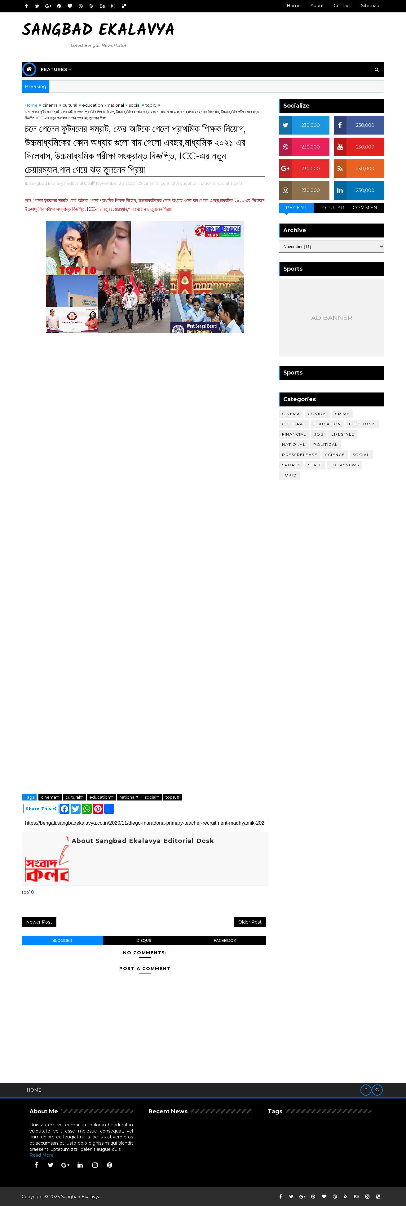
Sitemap (370, 5)
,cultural (167, 183)
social (134, 105)
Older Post (250, 922)
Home (294, 5)
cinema (50, 105)
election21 (362, 424)
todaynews (344, 465)
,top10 (236, 183)
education (92, 105)
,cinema (151, 183)
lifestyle (343, 434)
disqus (143, 940)
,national (207, 183)
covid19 (317, 413)
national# (129, 797)
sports (291, 465)
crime (342, 413)
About (317, 5)
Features (54, 69)
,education (187, 183)
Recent (296, 208)
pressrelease (299, 454)
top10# (172, 797)
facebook (225, 940)
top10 (151, 105)
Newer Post (39, 922)
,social (223, 183)
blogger (62, 940)
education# (101, 797)
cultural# (74, 797)
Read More (41, 1155)
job (319, 434)
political (325, 444)
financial (294, 434)
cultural (70, 105)
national (116, 105)
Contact (342, 5)
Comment (367, 208)
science (335, 454)
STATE (315, 465)
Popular (331, 208)
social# (152, 797)
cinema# (50, 797)
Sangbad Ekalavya (98, 31)
